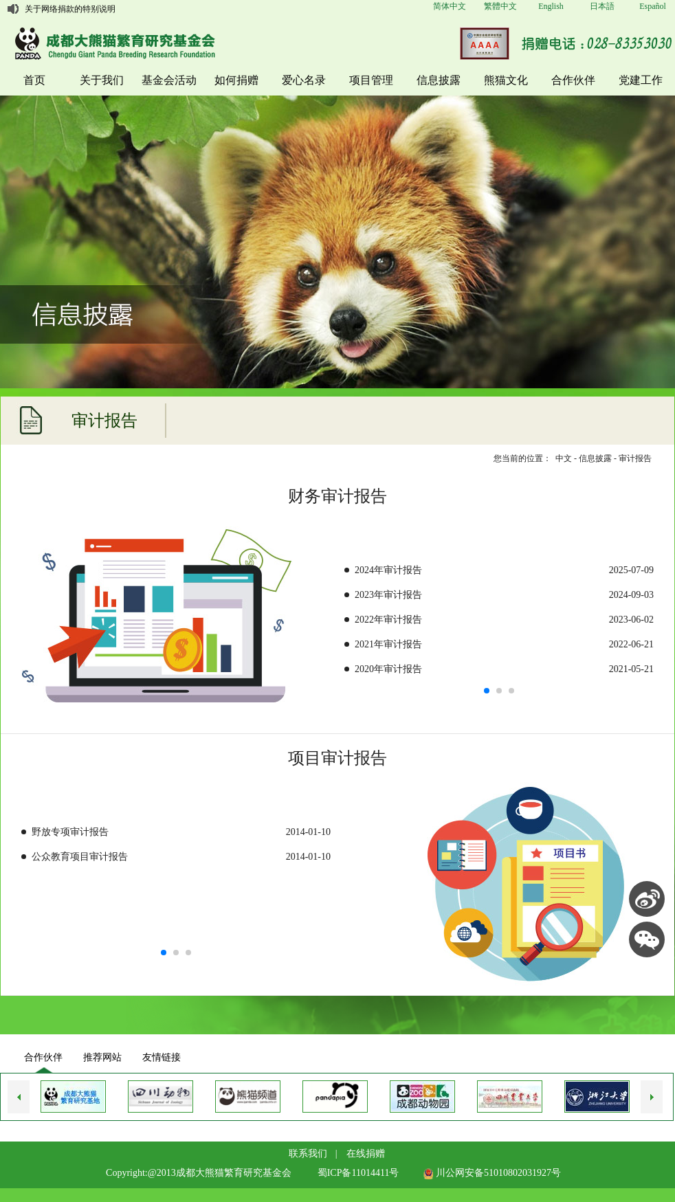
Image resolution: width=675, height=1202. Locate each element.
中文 (563, 458)
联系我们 (308, 1153)
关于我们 (102, 80)
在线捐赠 (365, 1153)
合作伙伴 (573, 80)
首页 (34, 80)
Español (652, 6)
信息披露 (439, 80)
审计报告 (635, 458)
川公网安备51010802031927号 (492, 1173)
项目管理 (371, 80)
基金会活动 (169, 80)
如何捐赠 (236, 80)
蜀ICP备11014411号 (358, 1173)
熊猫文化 (506, 80)
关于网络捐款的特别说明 (70, 9)
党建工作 (641, 80)
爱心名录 (304, 80)
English (551, 6)
